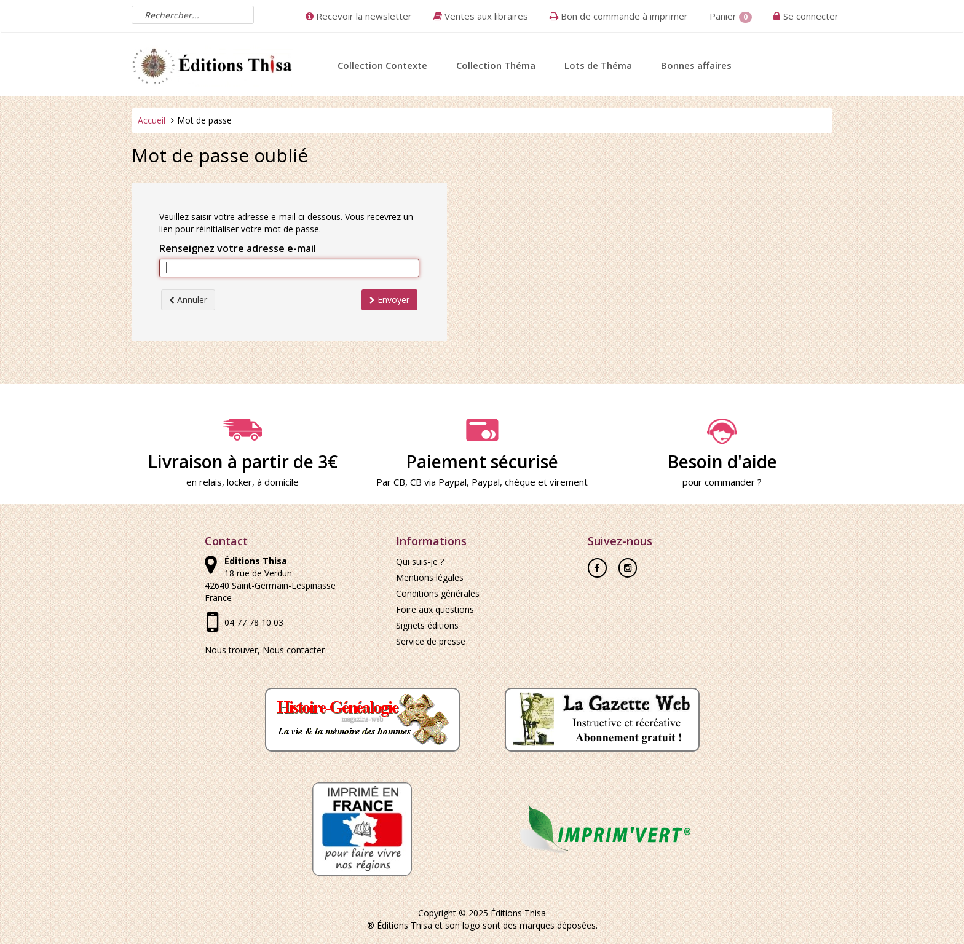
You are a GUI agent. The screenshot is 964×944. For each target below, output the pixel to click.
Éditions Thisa (518, 913)
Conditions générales (438, 593)
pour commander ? (722, 482)
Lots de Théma (598, 65)
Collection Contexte (382, 65)
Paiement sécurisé (482, 445)
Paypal (486, 482)
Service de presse (430, 641)
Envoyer (389, 299)
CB (399, 482)
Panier (730, 16)
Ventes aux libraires (480, 16)
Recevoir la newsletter (359, 16)
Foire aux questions (435, 609)
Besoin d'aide (722, 445)
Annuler (188, 299)
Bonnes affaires (696, 65)
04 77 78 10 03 (253, 622)
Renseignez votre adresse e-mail (237, 248)
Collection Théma (495, 65)
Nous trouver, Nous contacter (265, 650)
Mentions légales (430, 577)
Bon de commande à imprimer (619, 16)
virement (569, 482)
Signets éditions (427, 625)
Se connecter (811, 16)
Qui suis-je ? (420, 561)
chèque (520, 482)
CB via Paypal (438, 482)
